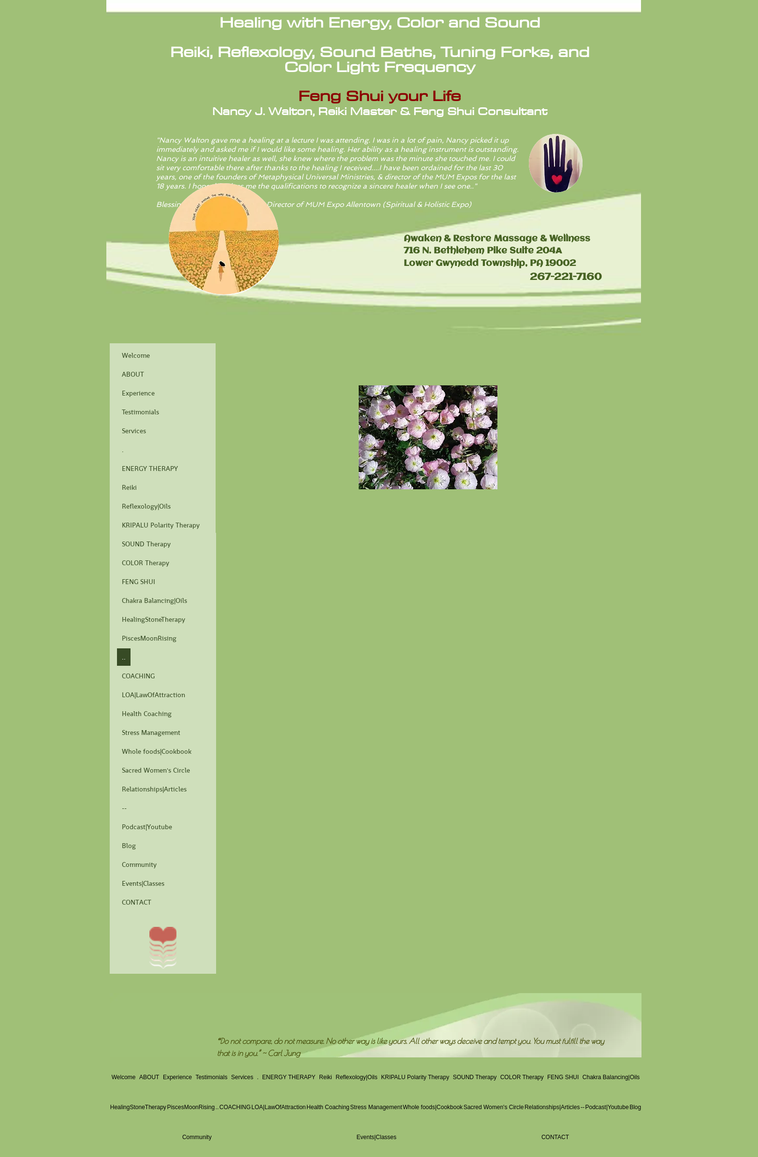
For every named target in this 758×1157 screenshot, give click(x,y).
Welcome (136, 355)
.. (124, 657)
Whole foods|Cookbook (156, 751)
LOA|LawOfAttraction (153, 694)
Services (134, 430)
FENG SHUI (138, 581)
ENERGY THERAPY (150, 468)
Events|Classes (143, 883)
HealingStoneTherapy (153, 619)
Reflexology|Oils (146, 506)
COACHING (138, 676)
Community (139, 864)
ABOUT (133, 374)
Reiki (129, 487)
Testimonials (140, 412)
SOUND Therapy (146, 544)
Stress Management (151, 732)
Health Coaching (147, 713)
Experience (138, 393)
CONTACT (136, 902)
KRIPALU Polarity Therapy (161, 525)
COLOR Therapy (145, 562)
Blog (129, 845)
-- (124, 808)
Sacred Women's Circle (156, 770)
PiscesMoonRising (149, 638)
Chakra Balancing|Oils (154, 600)
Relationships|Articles (154, 789)
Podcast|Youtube (147, 826)
